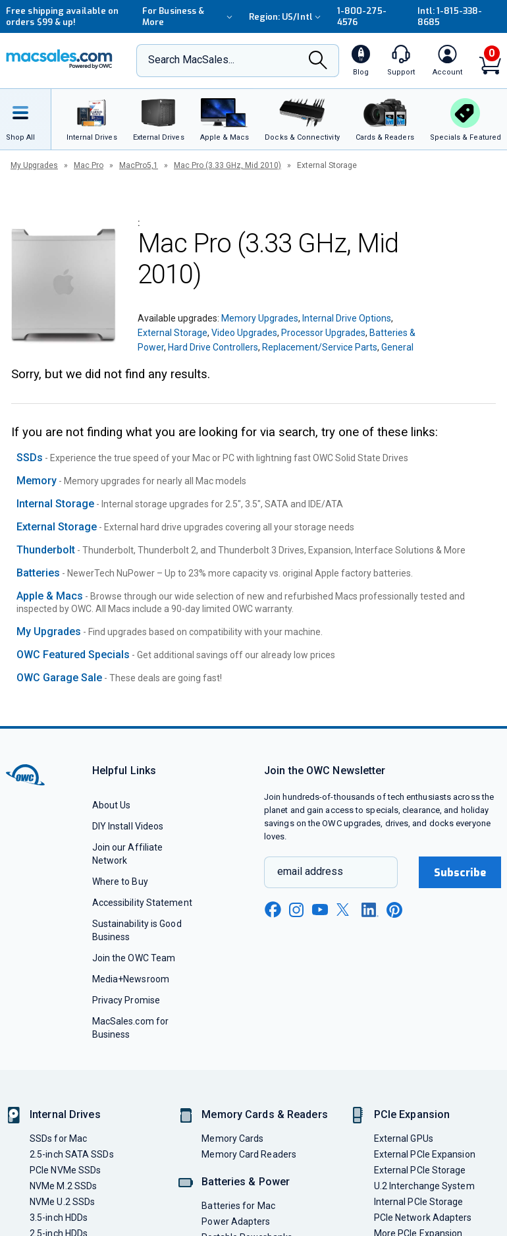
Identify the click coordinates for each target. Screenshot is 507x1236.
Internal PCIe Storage (419, 1201)
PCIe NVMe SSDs (65, 1170)
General (397, 347)
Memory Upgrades (259, 318)
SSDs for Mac (58, 1138)
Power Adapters (235, 1221)
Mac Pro (88, 165)
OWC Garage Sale (59, 677)
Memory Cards (232, 1138)
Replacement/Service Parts (319, 347)
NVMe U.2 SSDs (62, 1201)
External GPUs (403, 1138)
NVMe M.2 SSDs (63, 1186)
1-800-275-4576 (362, 16)
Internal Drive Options (346, 318)
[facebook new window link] (272, 909)
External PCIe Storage (420, 1170)
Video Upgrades (244, 332)
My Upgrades (34, 165)
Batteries (38, 573)
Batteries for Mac (238, 1205)
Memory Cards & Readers (264, 1114)
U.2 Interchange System (424, 1186)
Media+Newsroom (130, 979)
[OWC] (59, 60)
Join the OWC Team (134, 958)
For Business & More (189, 16)
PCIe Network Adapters (423, 1217)
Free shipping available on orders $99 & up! (62, 16)
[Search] (318, 61)
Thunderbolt (45, 550)
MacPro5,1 (138, 165)
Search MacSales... (191, 59)
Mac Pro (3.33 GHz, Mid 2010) (227, 165)
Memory (36, 480)
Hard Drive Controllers (213, 347)
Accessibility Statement (142, 902)
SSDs (29, 457)
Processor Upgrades (323, 332)
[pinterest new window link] (394, 910)
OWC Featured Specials (73, 654)
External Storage (172, 332)
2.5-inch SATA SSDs (72, 1154)
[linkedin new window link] (370, 910)
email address (310, 871)
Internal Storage (55, 503)
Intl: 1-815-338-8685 (449, 16)
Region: (286, 17)
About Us (111, 805)
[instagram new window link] (296, 910)
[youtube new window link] (320, 909)
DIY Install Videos (128, 826)
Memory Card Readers (248, 1154)
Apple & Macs (49, 596)
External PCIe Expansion (424, 1154)
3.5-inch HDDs (59, 1217)
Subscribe (460, 873)
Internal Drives (65, 1114)
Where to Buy (120, 881)
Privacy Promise (126, 1000)
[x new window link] (345, 909)
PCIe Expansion (412, 1114)
